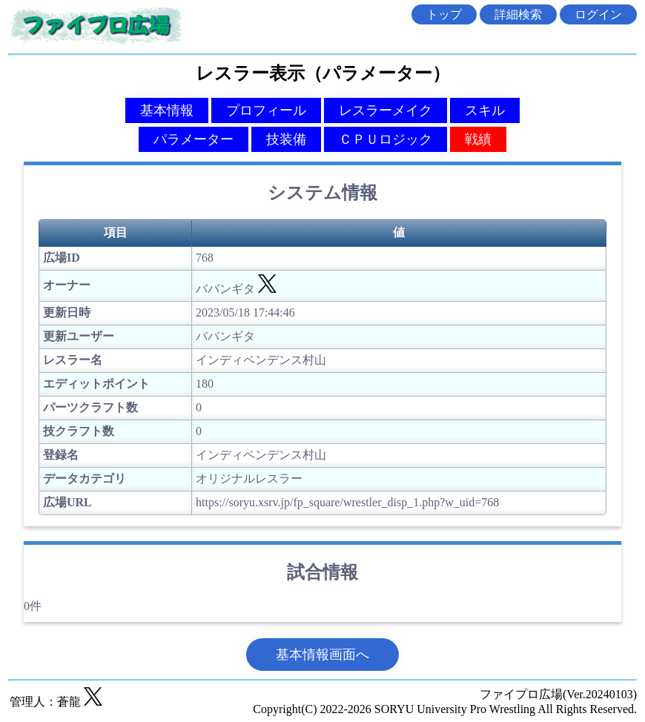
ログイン (598, 14)
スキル (485, 110)
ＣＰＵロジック (385, 139)
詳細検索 (518, 14)
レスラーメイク (385, 110)
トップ (444, 14)
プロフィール (266, 110)
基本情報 (167, 110)
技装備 (286, 139)
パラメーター (193, 139)
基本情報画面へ (322, 654)
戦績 (478, 139)
